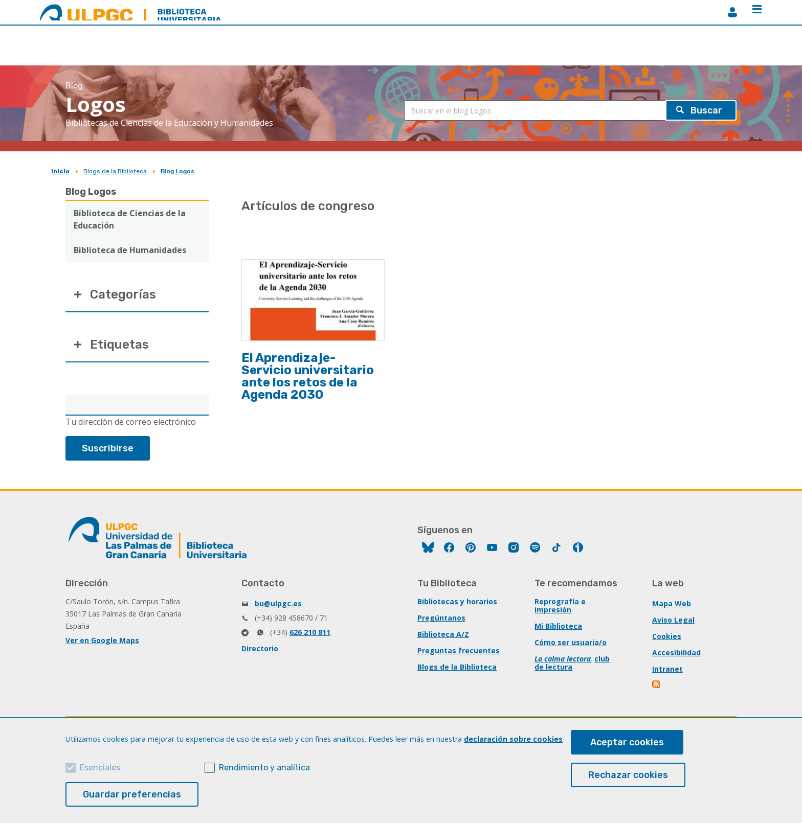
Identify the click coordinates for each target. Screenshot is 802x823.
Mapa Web (671, 603)
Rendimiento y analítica (264, 767)
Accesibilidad (676, 652)
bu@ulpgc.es (278, 603)
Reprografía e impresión (560, 605)
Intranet (667, 669)
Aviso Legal (673, 620)
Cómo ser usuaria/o (570, 642)
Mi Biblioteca (558, 626)
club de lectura (572, 663)
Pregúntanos (441, 618)
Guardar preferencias (132, 794)
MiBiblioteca (732, 12)
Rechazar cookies (628, 775)
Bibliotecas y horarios (457, 601)
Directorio (259, 648)
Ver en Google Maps (102, 640)
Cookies (666, 636)
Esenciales (100, 767)
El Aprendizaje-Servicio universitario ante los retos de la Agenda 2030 (307, 376)
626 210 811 (309, 632)
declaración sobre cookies (513, 739)
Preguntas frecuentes (458, 650)
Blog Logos (177, 171)
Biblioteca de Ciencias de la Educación (130, 219)
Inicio (60, 171)
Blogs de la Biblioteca (115, 171)
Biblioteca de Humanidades (130, 250)
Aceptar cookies (627, 742)
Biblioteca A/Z (443, 634)
